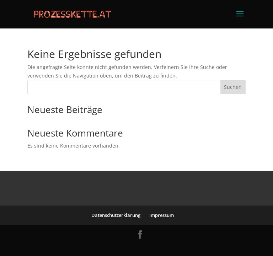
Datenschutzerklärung (115, 215)
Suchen (233, 87)
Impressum (161, 215)
